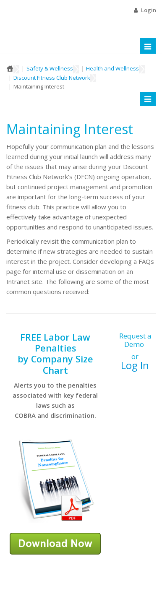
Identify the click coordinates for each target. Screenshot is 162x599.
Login (148, 10)
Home (9, 68)
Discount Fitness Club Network (51, 77)
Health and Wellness (112, 68)
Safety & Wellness (49, 68)
